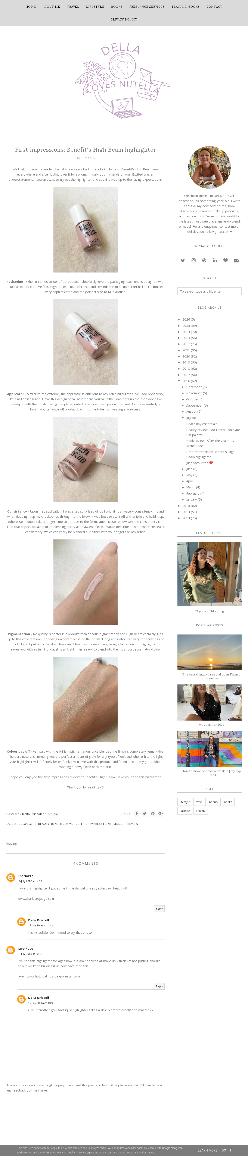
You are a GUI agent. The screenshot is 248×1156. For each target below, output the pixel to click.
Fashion (185, 811)
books (228, 802)
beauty (43, 824)
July (188, 417)
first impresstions (96, 824)
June (189, 469)
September (194, 405)
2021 (186, 350)
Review (132, 824)
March (190, 487)
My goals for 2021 (211, 725)
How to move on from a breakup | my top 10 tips (211, 773)
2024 (186, 332)
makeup (120, 824)
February (192, 493)
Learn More (207, 1150)
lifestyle (185, 802)
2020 (186, 356)
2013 (186, 518)
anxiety (200, 811)
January (191, 499)
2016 (186, 381)
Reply (159, 908)
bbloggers (28, 824)
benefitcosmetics (65, 824)
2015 (186, 505)
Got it (227, 1150)
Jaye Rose (25, 948)
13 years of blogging (209, 611)
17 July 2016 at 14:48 (40, 925)
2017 (186, 374)
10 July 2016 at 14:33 (30, 881)
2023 (186, 338)
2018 (186, 368)
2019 (186, 362)
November (194, 393)
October (192, 399)
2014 (186, 512)
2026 (186, 319)
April (189, 481)
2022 (186, 344)
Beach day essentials (201, 424)
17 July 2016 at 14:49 (40, 1003)
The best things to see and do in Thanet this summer (211, 676)
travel (199, 802)
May (189, 475)
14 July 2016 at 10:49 (30, 954)
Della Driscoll (38, 920)
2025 (186, 325)
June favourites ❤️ (199, 463)
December (194, 387)
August (191, 411)
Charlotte (25, 876)
